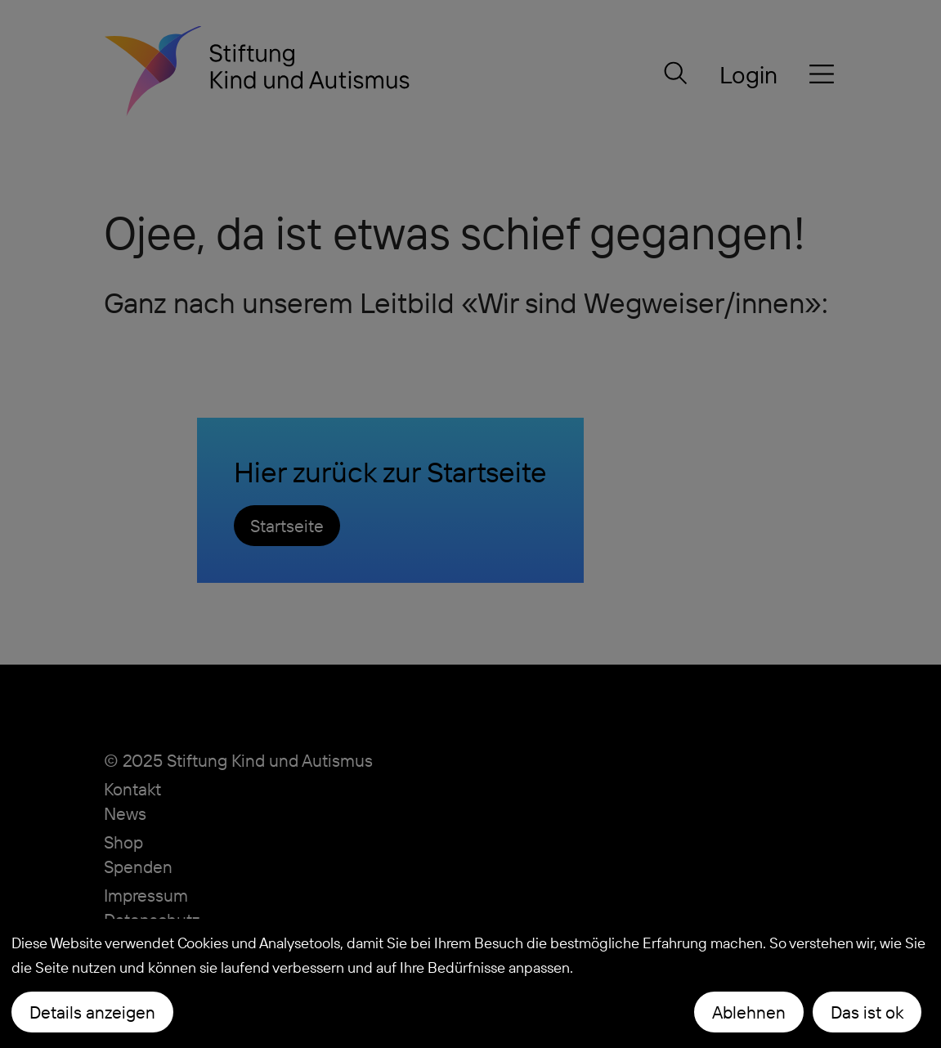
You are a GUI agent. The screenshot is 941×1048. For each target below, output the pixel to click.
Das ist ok (867, 1012)
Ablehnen (749, 1012)
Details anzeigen (92, 1012)
